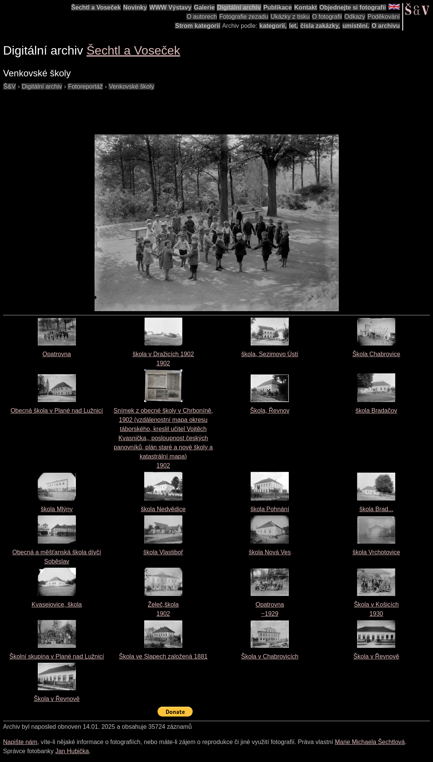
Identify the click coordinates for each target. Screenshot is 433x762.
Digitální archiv (239, 7)
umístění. (356, 26)
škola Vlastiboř (163, 552)
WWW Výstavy (171, 7)
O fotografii (327, 16)
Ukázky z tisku (289, 16)
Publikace (277, 7)
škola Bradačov (376, 410)
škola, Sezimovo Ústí (269, 354)
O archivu (386, 26)
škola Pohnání (269, 509)
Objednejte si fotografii (352, 7)
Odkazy (354, 16)
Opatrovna (56, 354)
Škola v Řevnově (376, 656)
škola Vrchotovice (376, 552)
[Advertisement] (142, 108)
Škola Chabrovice (376, 354)
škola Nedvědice (163, 509)
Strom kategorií (197, 26)
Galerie (204, 7)
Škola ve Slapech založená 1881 (163, 656)
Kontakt (305, 7)
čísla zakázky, (320, 26)
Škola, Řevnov (270, 410)
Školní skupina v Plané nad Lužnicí (57, 656)
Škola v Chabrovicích (269, 656)
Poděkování (383, 16)
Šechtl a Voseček (96, 7)
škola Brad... (376, 509)
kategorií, (273, 26)
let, (293, 26)
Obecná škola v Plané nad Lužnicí (57, 410)
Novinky (135, 7)
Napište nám (20, 742)
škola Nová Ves (270, 552)
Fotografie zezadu (243, 16)
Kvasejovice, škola (57, 604)
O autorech (202, 16)
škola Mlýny (57, 509)
